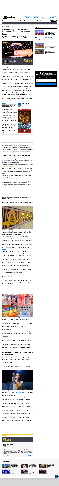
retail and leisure (5, 434)
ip (21, 434)
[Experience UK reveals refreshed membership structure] (39, 39)
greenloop (37, 20)
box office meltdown (20, 392)
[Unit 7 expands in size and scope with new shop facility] (6, 465)
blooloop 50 (22, 20)
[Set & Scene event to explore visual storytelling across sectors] (24, 471)
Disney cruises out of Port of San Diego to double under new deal (11, 105)
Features (7, 20)
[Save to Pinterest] (29, 61)
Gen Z (5, 329)
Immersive (7, 26)
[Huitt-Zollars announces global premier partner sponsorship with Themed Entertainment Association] (39, 32)
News (3, 20)
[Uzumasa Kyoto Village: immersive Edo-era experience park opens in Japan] (24, 465)
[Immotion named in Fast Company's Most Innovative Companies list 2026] (6, 471)
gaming (19, 434)
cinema (31, 434)
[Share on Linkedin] (25, 61)
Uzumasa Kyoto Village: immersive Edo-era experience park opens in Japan (33, 466)
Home (3, 26)
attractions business (13, 434)
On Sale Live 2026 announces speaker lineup (51, 465)
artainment (47, 43)
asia (6, 435)
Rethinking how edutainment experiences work (50, 52)
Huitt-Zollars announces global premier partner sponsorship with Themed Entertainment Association (50, 34)
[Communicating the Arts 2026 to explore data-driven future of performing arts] (39, 45)
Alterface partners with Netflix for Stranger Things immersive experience (51, 472)
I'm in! (46, 84)
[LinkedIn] (31, 455)
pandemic (6, 160)
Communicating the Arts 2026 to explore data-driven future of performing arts (50, 46)
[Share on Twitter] (27, 61)
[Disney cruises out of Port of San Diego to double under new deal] (4, 105)
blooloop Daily (42, 77)
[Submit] (50, 17)
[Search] (45, 17)
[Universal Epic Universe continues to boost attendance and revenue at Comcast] (19, 105)
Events (41, 20)
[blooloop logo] (10, 18)
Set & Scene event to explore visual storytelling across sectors (33, 472)
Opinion (12, 20)
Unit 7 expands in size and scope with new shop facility (14, 465)
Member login (36, 17)
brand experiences (26, 434)
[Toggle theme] (53, 18)
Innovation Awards (30, 20)
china (3, 435)
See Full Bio (6, 455)
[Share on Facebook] (31, 61)
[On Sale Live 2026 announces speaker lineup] (42, 465)
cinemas (4, 249)
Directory (17, 20)
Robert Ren (13, 60)
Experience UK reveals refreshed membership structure (49, 39)
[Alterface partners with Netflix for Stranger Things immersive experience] (42, 471)
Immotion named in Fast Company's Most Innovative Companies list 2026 (14, 472)
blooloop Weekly (49, 77)
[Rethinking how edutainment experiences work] (39, 51)
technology (13, 125)
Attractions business (48, 37)
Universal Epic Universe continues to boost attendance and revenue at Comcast (27, 105)
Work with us (28, 17)
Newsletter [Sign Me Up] (53, 20)
